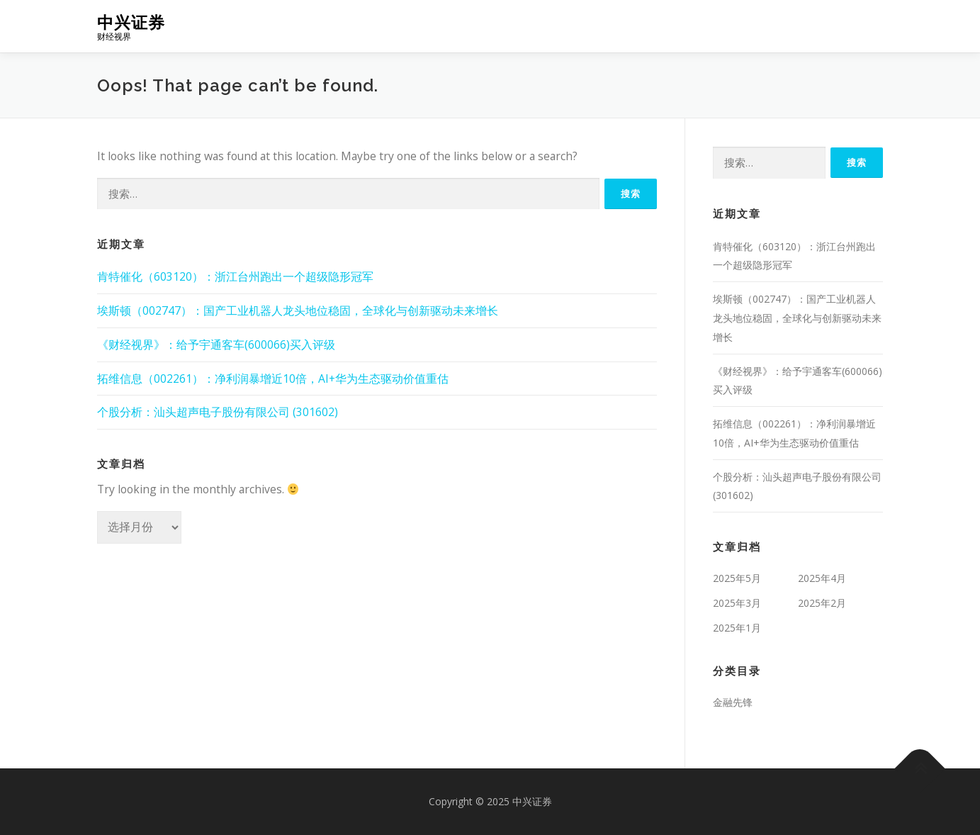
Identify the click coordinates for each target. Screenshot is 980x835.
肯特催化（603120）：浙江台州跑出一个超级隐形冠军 (235, 276)
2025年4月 (822, 578)
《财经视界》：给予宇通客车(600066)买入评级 (216, 344)
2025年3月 (737, 603)
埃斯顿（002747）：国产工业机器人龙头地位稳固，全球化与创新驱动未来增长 (297, 310)
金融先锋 (733, 702)
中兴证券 (131, 21)
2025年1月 (737, 627)
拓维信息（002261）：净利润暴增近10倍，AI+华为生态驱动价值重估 (273, 378)
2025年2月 (822, 603)
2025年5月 (737, 578)
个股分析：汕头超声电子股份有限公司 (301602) (217, 412)
